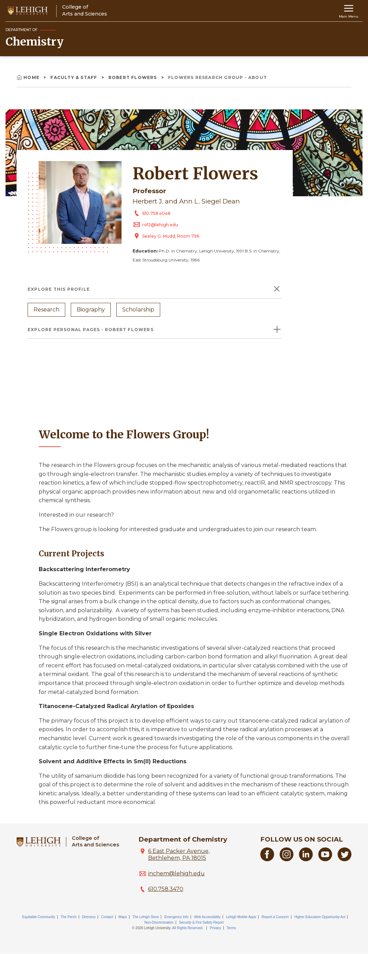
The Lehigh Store (146, 917)
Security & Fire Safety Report (201, 922)
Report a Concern (275, 917)
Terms (231, 928)
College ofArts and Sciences (95, 841)
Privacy (215, 928)
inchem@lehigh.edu (176, 873)
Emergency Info (176, 917)
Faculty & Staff (74, 77)
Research (46, 309)
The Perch (68, 917)
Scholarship (138, 309)
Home (29, 77)
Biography (91, 309)
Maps (122, 917)
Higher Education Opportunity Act (320, 917)
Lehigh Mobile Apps (241, 917)
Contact (107, 917)
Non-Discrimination (158, 922)
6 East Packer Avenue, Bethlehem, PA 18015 (179, 854)
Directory (89, 917)
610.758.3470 (165, 889)
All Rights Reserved (187, 928)
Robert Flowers (133, 77)
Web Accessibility (207, 917)
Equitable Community (38, 917)
